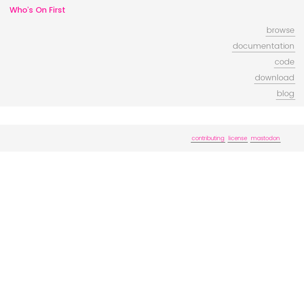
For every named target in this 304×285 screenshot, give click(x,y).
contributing (208, 138)
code (284, 61)
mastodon (265, 138)
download (274, 77)
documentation (263, 45)
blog (285, 93)
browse (280, 30)
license (237, 138)
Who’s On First (37, 9)
